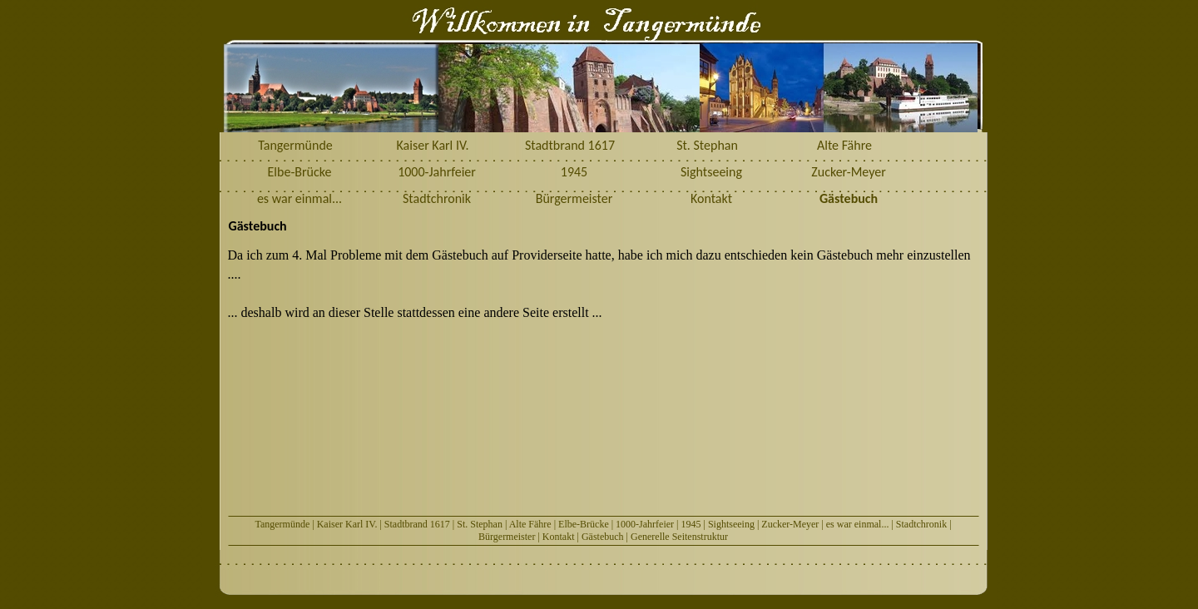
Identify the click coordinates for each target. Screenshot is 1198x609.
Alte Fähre (530, 524)
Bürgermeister (506, 536)
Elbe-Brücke (583, 524)
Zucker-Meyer (790, 524)
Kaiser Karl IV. (347, 524)
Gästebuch (603, 536)
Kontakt (558, 536)
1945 (690, 524)
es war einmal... (857, 524)
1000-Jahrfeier (645, 524)
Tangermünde (282, 524)
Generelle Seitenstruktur (679, 536)
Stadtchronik (921, 524)
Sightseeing (731, 524)
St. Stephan (479, 524)
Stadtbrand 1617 (417, 524)
